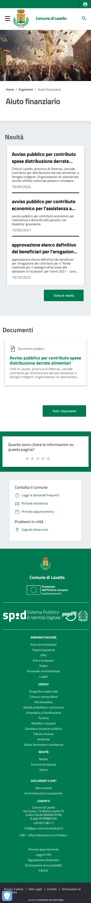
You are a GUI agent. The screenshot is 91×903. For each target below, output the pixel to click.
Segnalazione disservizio (43, 860)
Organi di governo (43, 649)
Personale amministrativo (43, 671)
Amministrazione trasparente (43, 793)
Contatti (43, 801)
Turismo (43, 718)
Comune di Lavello (51, 18)
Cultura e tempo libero (43, 696)
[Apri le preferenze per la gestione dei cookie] (7, 896)
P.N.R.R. (43, 870)
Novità (14, 137)
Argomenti (26, 89)
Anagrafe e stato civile (43, 691)
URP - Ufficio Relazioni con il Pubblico (43, 835)
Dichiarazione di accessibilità (43, 865)
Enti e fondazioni (43, 660)
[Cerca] (84, 18)
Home (10, 89)
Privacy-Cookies (13, 889)
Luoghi (43, 676)
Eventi (44, 769)
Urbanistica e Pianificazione (43, 712)
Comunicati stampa (43, 764)
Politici (43, 665)
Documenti (17, 330)
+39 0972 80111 (43, 823)
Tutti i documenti (64, 411)
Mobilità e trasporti (43, 723)
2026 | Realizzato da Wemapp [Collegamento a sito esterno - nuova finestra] (45, 900)
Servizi (43, 684)
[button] (85, 4)
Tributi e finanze (43, 734)
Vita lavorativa (43, 702)
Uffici (43, 655)
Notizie (43, 759)
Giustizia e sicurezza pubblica (43, 728)
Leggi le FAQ (43, 854)
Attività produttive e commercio (43, 707)
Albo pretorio (43, 788)
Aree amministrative (43, 644)
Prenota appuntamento (43, 849)
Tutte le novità (64, 295)
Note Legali (35, 889)
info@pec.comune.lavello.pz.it (43, 828)
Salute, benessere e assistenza (43, 744)
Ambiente (43, 739)
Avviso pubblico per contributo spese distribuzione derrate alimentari (44, 160)
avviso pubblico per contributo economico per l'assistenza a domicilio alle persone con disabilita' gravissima (43, 212)
